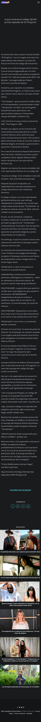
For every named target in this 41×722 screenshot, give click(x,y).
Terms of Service (19, 713)
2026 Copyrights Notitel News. (11, 711)
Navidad (29, 713)
